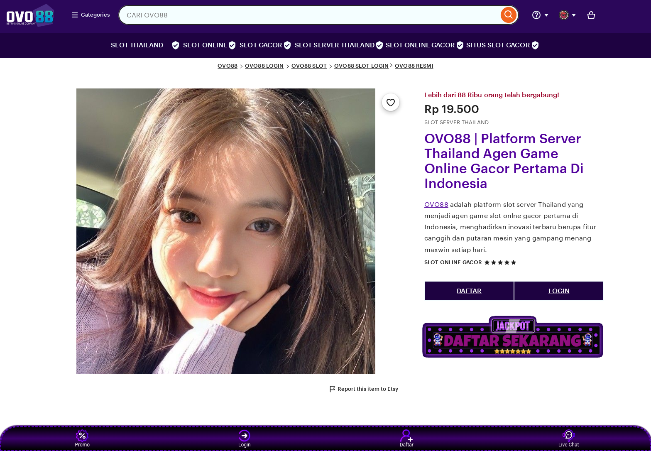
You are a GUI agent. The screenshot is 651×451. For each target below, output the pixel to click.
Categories (90, 15)
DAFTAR (469, 291)
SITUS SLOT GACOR (498, 45)
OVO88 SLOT (309, 66)
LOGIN (559, 291)
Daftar (407, 438)
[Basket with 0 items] (591, 15)
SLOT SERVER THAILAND (334, 45)
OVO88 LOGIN (264, 66)
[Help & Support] (540, 15)
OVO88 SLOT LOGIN (361, 66)
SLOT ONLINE (205, 45)
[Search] (509, 15)
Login (244, 438)
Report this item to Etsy (363, 389)
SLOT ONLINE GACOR (420, 45)
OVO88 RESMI (414, 66)
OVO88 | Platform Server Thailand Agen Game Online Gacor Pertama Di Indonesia (504, 161)
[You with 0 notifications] (567, 15)
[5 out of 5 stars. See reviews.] (502, 262)
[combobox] (308, 15)
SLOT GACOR (261, 45)
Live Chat (568, 438)
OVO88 (227, 66)
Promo (82, 438)
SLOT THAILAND (137, 45)
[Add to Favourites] (390, 102)
